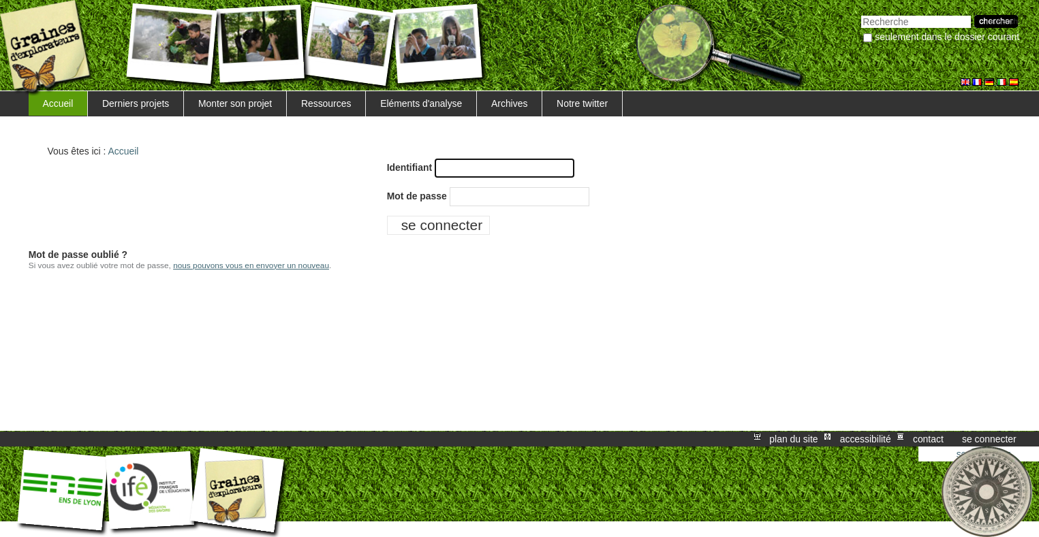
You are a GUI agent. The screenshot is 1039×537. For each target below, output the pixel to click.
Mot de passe (417, 196)
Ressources (326, 103)
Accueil (57, 103)
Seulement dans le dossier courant (947, 36)
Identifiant (409, 167)
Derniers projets (135, 103)
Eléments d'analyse (421, 103)
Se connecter (989, 439)
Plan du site (793, 439)
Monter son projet (235, 103)
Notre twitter (582, 103)
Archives (509, 103)
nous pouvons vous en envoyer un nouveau (251, 265)
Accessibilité (865, 439)
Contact (928, 439)
